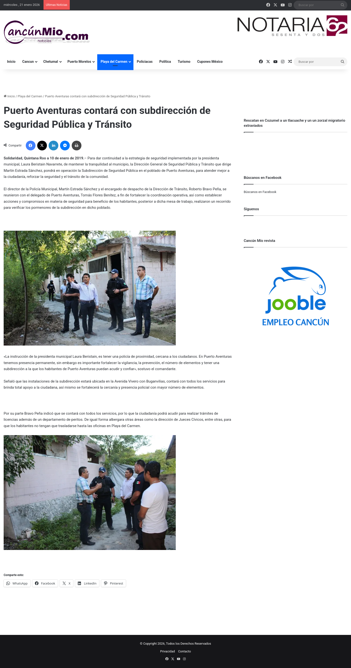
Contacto (184, 651)
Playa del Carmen (114, 62)
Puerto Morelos (79, 62)
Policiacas (145, 62)
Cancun (28, 62)
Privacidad (167, 651)
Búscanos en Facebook (260, 192)
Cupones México (210, 62)
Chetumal (50, 62)
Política (165, 62)
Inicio (11, 62)
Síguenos (251, 209)
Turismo (184, 62)
